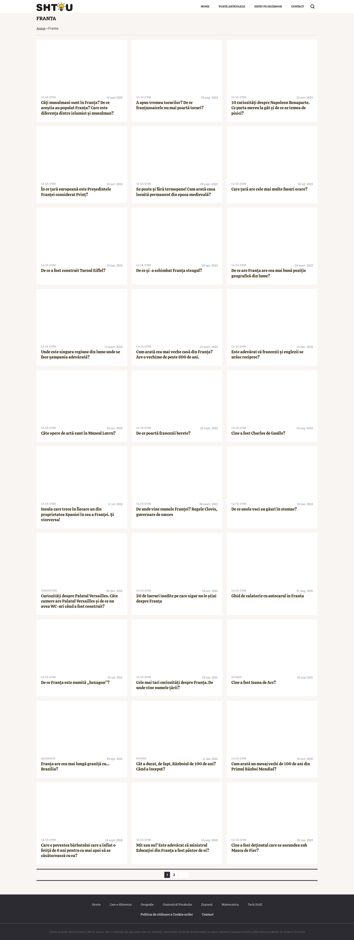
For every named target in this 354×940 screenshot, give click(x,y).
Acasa (41, 28)
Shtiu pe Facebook (268, 6)
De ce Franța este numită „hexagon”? (75, 682)
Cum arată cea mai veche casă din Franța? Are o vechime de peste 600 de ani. (174, 354)
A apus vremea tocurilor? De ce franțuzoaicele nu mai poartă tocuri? (170, 105)
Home (205, 6)
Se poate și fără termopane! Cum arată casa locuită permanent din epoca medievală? (175, 192)
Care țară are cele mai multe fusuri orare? (269, 189)
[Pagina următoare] (183, 875)
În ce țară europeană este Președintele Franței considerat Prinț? (76, 192)
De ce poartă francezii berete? (163, 433)
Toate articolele (231, 6)
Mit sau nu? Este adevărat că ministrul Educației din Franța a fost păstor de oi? (172, 848)
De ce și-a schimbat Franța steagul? (169, 270)
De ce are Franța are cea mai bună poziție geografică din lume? (268, 273)
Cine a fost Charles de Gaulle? (258, 433)
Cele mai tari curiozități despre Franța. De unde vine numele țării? (174, 685)
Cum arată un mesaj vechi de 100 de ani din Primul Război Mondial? (270, 766)
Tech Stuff (255, 904)
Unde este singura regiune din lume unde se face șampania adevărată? (80, 354)
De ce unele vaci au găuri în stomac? (264, 509)
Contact (297, 6)
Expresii (207, 904)
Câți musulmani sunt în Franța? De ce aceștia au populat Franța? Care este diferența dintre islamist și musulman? (77, 108)
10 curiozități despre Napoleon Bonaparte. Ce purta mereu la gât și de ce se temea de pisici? (270, 108)
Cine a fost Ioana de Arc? (253, 682)
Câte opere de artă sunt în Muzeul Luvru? (78, 433)
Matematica (230, 904)
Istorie (96, 904)
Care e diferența (121, 904)
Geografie (147, 904)
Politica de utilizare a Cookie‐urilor (167, 914)
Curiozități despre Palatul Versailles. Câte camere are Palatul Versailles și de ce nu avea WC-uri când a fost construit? (79, 601)
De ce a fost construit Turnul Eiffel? (73, 270)
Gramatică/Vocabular (177, 904)
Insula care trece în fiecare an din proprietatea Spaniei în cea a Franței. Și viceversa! (77, 514)
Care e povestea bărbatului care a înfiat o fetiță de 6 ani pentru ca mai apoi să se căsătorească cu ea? (78, 850)
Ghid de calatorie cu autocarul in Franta (267, 595)
